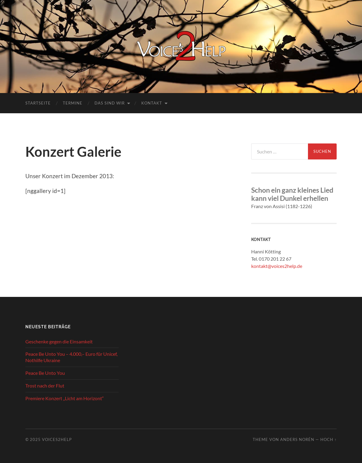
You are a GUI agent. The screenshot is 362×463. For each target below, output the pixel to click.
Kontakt (151, 103)
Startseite (38, 103)
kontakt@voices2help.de (276, 266)
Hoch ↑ (328, 439)
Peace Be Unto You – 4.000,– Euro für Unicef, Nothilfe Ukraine (71, 357)
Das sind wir (110, 103)
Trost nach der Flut (44, 385)
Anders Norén (297, 439)
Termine (72, 103)
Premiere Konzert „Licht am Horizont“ (64, 398)
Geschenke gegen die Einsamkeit (59, 341)
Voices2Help (57, 439)
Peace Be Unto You (45, 373)
